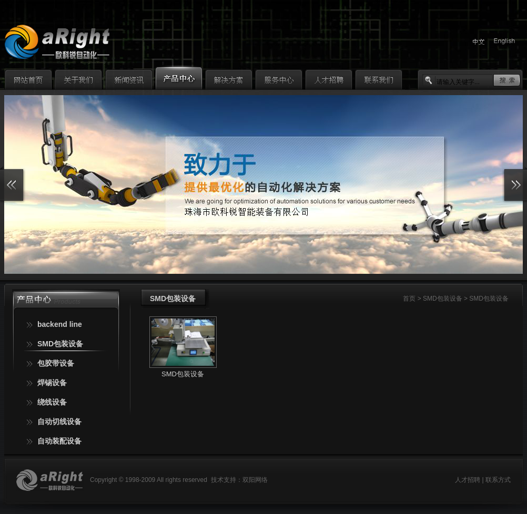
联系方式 (498, 480)
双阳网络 (255, 480)
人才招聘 (467, 480)
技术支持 (223, 480)
